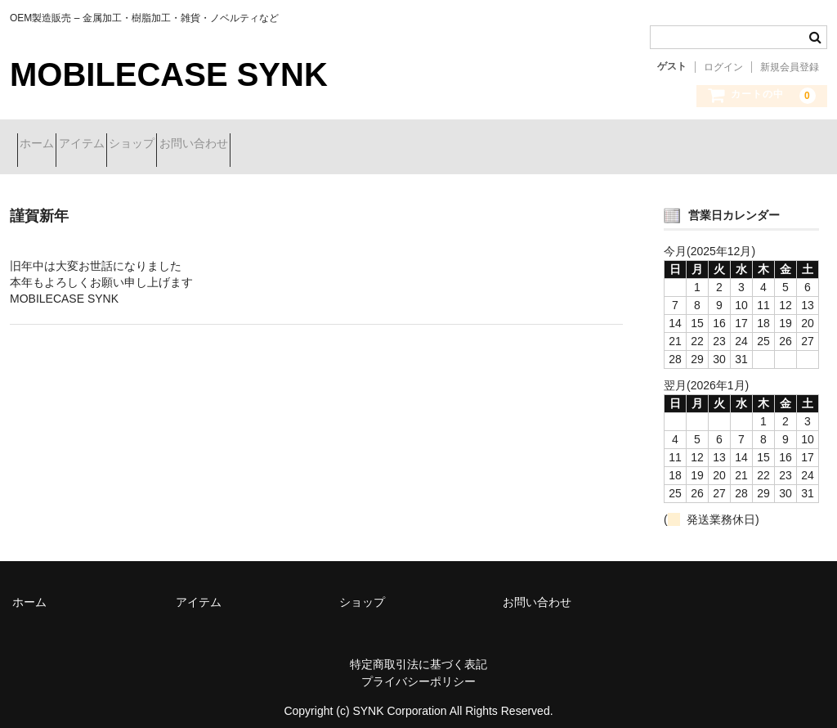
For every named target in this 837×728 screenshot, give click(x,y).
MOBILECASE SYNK (169, 74)
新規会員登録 (789, 67)
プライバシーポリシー (418, 669)
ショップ (197, 144)
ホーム (44, 144)
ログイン (723, 67)
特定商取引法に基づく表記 (418, 651)
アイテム (118, 144)
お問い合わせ (287, 144)
